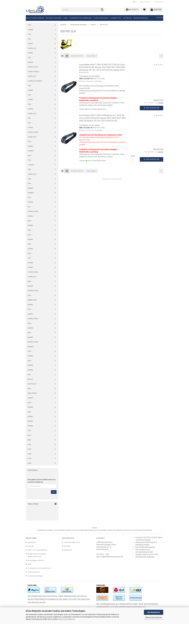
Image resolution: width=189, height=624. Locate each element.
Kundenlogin (145, 2)
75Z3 (29, 430)
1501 (29, 118)
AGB (29, 564)
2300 (29, 221)
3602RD (30, 337)
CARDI (65, 18)
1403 (29, 85)
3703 (29, 351)
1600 (29, 155)
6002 (29, 412)
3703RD (30, 356)
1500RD (30, 109)
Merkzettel (158, 2)
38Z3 (29, 361)
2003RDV (31, 193)
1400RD (30, 53)
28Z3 (29, 281)
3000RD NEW (32, 300)
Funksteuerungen (101, 18)
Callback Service (34, 572)
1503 (29, 141)
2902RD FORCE (33, 291)
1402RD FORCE (33, 67)
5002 (29, 388)
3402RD (30, 314)
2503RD (30, 249)
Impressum (32, 542)
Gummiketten (115, 18)
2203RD (30, 216)
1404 (29, 95)
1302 (29, 39)
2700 (29, 258)
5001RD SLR (32, 384)
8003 (29, 440)
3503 (29, 323)
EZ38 (29, 454)
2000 (29, 183)
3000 (29, 295)
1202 (29, 34)
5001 (29, 374)
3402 (29, 309)
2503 (29, 244)
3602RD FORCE (33, 342)
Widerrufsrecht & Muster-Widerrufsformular (37, 555)
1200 (29, 25)
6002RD (30, 416)
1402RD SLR (32, 76)
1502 (29, 123)
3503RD (30, 328)
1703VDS (31, 165)
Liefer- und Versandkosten (37, 550)
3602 (29, 333)
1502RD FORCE (33, 132)
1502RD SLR (32, 137)
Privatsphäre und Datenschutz (39, 568)
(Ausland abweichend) (98, 109)
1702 (29, 160)
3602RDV (31, 347)
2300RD (30, 225)
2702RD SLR (32, 277)
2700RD (30, 263)
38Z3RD (30, 365)
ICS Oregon (127, 18)
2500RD (30, 239)
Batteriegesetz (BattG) (36, 560)
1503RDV (31, 151)
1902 (29, 169)
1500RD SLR (32, 113)
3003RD (30, 305)
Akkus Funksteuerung (35, 18)
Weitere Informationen (153, 617)
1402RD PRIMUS (33, 72)
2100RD (30, 202)
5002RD (30, 398)
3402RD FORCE (33, 318)
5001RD (30, 379)
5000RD (30, 370)
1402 (29, 58)
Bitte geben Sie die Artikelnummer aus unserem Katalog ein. (42, 481)
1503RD (30, 146)
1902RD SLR (32, 174)
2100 (29, 197)
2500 (29, 235)
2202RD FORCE (33, 211)
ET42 (29, 444)
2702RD (30, 267)
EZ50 (29, 458)
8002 (29, 435)
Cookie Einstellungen (35, 576)
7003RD (30, 426)
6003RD (30, 421)
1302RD (30, 43)
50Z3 (29, 403)
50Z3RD (30, 407)
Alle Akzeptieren (153, 612)
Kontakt (159, 17)
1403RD (30, 90)
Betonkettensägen (54, 18)
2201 (29, 207)
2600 (29, 253)
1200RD (30, 30)
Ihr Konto (67, 546)
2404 (29, 230)
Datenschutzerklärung (66, 619)
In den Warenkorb (151, 108)
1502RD (30, 127)
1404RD (30, 99)
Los (53, 492)
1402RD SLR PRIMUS (35, 81)
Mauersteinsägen (140, 18)
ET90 (29, 449)
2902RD (30, 286)
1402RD (30, 62)
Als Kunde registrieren (72, 542)
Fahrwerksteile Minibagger (81, 18)
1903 (29, 179)
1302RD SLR (32, 48)
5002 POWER (32, 393)
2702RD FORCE (33, 272)
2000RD (30, 188)
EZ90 (29, 463)
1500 (29, 104)
